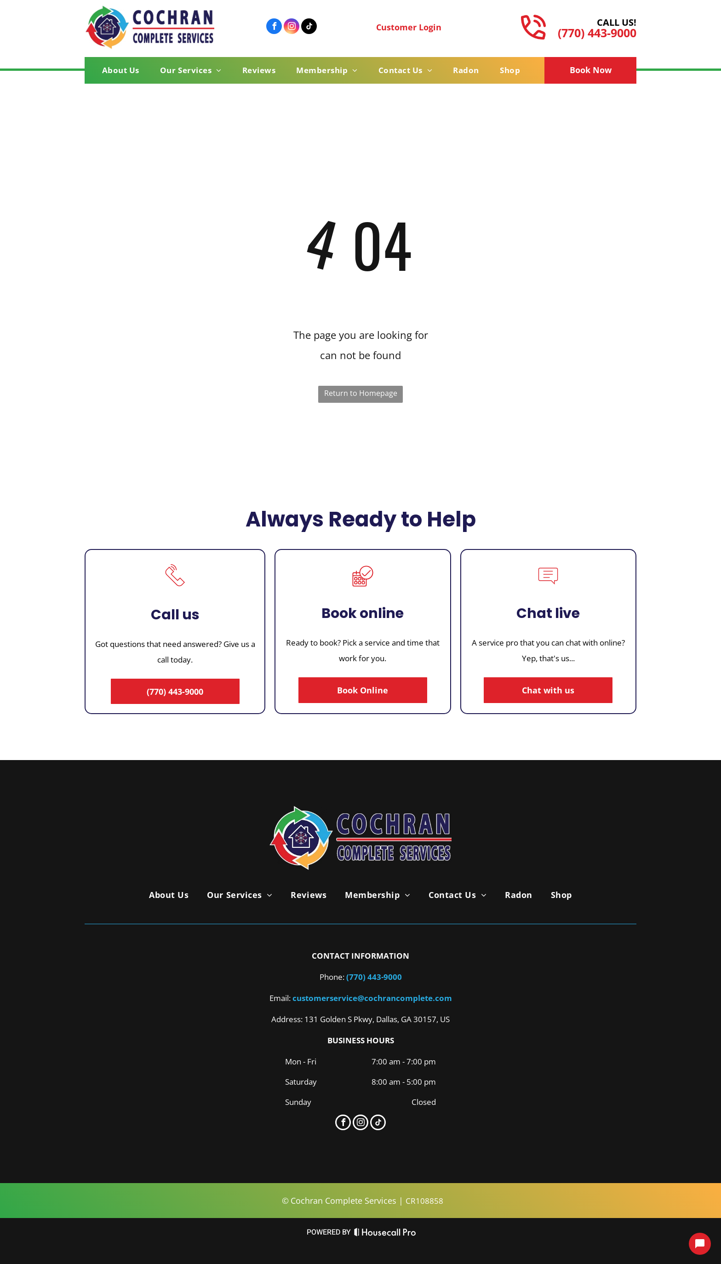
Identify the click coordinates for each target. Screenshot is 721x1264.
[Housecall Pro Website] (385, 1234)
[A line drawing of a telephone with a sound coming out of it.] (175, 588)
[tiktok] (309, 27)
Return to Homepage (360, 393)
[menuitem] (124, 70)
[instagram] (291, 27)
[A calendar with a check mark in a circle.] (363, 589)
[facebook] (274, 27)
